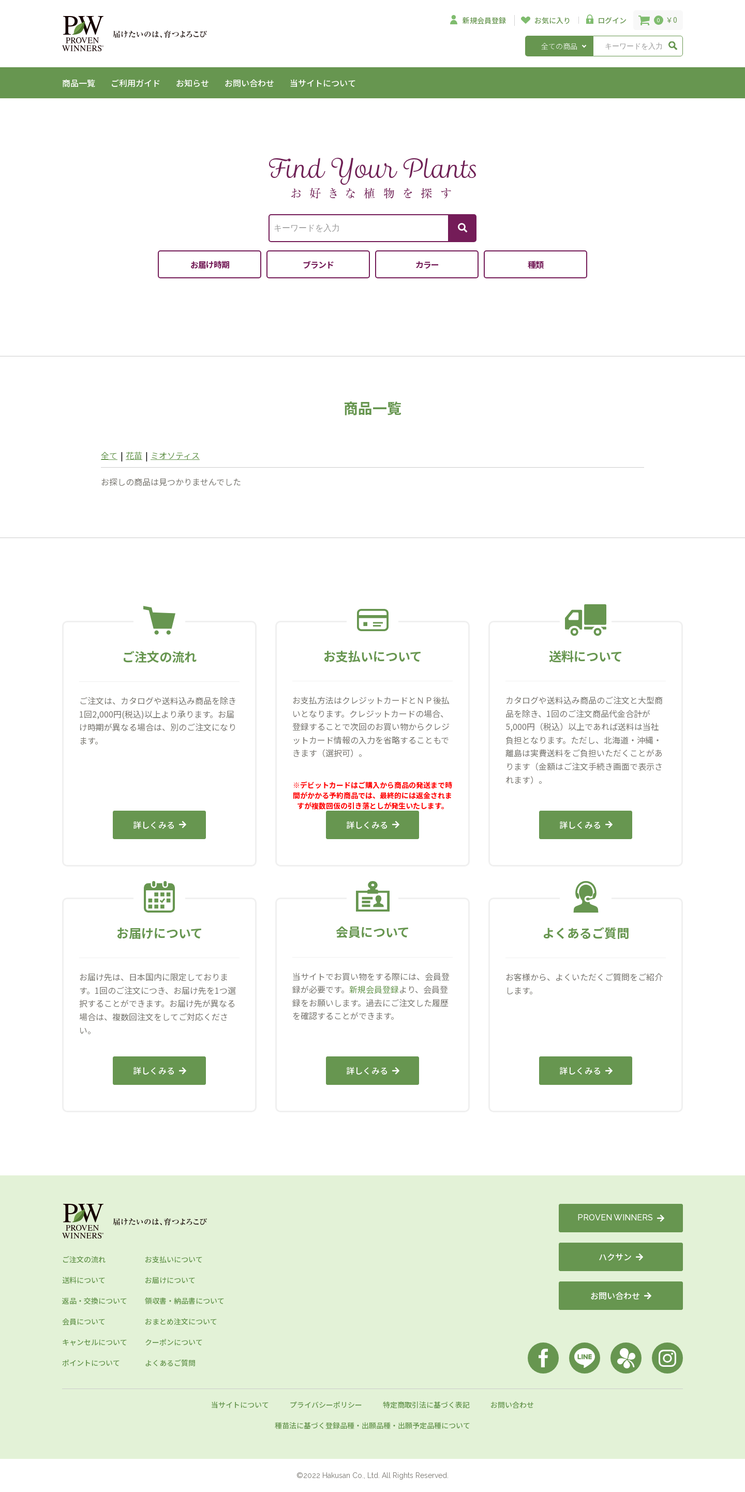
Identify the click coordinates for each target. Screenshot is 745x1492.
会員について (84, 1321)
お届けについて (170, 1280)
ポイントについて (91, 1362)
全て (109, 455)
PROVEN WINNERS (620, 1217)
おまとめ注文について (181, 1321)
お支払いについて (174, 1259)
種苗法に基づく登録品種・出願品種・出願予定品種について (372, 1425)
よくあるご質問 (170, 1362)
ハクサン (621, 1256)
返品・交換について (94, 1300)
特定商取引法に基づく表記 (426, 1404)
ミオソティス (175, 455)
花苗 (134, 455)
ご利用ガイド (135, 83)
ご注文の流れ (84, 1259)
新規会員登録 (374, 989)
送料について (84, 1280)
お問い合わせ (249, 83)
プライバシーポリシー (326, 1404)
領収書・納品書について (185, 1300)
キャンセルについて (94, 1342)
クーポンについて (174, 1342)
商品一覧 (78, 83)
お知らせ (192, 83)
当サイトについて (323, 83)
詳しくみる (159, 824)
